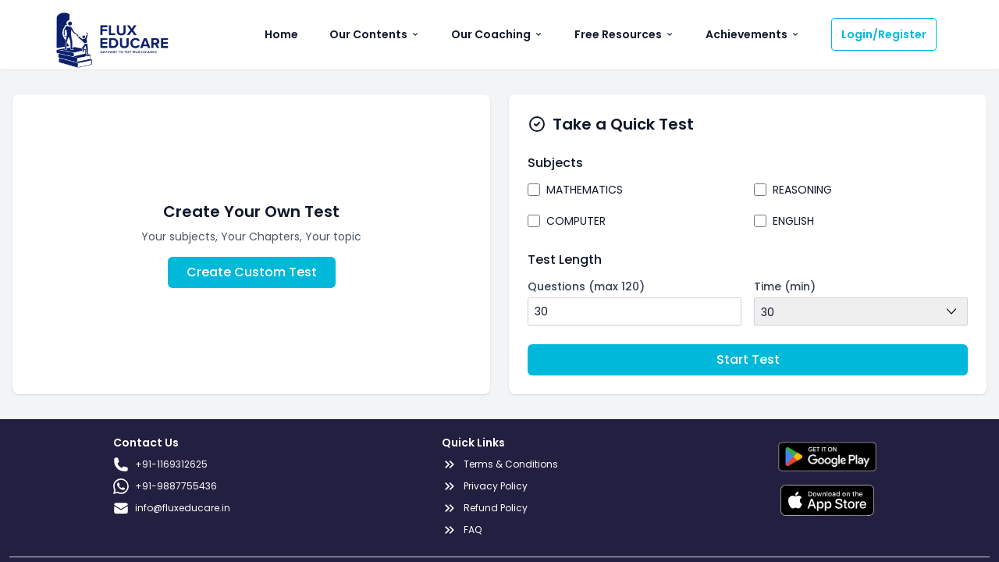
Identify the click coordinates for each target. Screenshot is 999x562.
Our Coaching (497, 34)
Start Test (748, 359)
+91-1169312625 (160, 464)
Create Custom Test (252, 272)
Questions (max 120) (586, 286)
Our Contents (374, 34)
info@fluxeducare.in (171, 508)
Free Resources (624, 34)
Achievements (753, 34)
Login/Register (883, 34)
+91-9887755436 (165, 486)
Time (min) (785, 286)
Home (281, 34)
